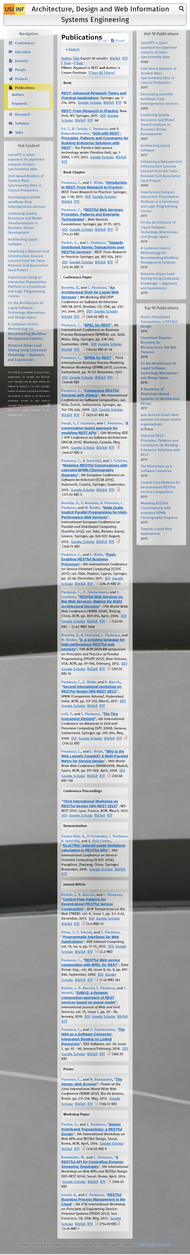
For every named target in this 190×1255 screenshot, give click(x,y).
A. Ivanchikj (92, 461)
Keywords (19, 103)
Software (22, 123)
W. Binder (92, 508)
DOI (103, 116)
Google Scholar (90, 102)
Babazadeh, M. (73, 1157)
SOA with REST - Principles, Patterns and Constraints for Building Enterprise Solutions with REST (160, 445)
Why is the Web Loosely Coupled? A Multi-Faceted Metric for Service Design (94, 756)
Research (22, 114)
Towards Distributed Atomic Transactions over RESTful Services (92, 247)
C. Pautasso (98, 129)
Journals (21, 61)
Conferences (25, 43)
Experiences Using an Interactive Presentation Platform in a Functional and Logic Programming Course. (27, 287)
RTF (125, 58)
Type (67, 63)
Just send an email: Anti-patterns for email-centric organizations (161, 419)
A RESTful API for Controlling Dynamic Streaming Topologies (92, 1162)
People (20, 70)
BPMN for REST (98, 358)
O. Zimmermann (95, 592)
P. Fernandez (97, 836)
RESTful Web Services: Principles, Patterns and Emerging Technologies (92, 214)
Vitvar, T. (68, 932)
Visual (118, 40)
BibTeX (115, 58)
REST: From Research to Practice (89, 111)
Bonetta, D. (70, 287)
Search (74, 49)
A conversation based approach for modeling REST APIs (94, 427)
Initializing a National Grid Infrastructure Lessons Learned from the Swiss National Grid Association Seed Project (28, 261)
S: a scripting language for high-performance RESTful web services (93, 644)
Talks (19, 132)
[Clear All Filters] (102, 73)
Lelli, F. (66, 714)
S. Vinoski (84, 932)
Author (66, 58)
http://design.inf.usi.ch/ (154, 1245)
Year (79, 63)
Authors (18, 95)
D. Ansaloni (89, 503)
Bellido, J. (68, 895)
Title (76, 58)
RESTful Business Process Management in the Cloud (93, 1199)
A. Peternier (109, 503)
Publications (25, 88)
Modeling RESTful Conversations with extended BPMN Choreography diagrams (94, 470)
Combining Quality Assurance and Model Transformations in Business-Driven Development (25, 223)
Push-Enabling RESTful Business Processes (88, 559)
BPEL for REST (97, 325)
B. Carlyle (79, 129)
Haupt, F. (68, 423)
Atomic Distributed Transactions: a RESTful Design (91, 1129)
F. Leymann (86, 423)
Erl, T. (65, 129)
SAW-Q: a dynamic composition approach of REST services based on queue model (88, 997)
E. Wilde (96, 183)
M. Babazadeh (101, 1079)
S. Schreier (118, 461)
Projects (21, 79)
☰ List (103, 40)
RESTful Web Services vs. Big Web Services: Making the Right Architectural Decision (92, 601)
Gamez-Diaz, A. (73, 836)
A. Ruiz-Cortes (99, 841)
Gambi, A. (68, 1195)
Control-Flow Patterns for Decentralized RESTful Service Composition (87, 904)
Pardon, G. (69, 243)
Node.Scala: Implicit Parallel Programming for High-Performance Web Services (94, 512)
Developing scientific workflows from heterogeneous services (27, 202)
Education (23, 52)
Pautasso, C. (71, 183)
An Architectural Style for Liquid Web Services (90, 292)
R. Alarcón (113, 682)
